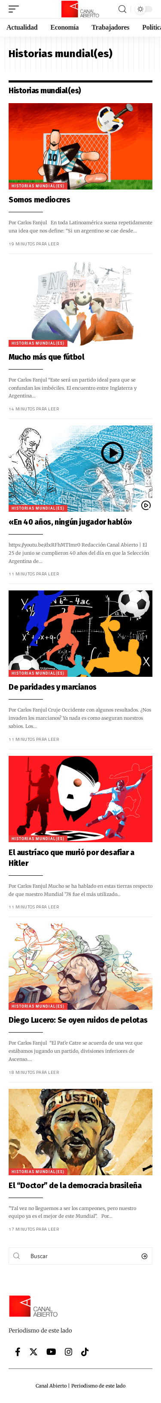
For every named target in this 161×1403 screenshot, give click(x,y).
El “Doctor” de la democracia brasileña (75, 1185)
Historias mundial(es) (38, 185)
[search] (122, 9)
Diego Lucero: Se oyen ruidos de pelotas (78, 1020)
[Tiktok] (85, 1352)
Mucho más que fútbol (46, 357)
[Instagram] (69, 1352)
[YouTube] (51, 1352)
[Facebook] (18, 1352)
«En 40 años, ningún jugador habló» (70, 522)
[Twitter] (33, 1352)
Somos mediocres (39, 200)
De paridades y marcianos (53, 687)
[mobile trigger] (16, 9)
